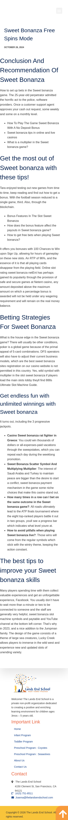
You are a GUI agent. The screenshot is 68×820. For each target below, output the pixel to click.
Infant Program (22, 735)
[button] (59, 11)
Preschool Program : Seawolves (32, 754)
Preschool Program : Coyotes (30, 747)
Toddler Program (23, 741)
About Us (19, 760)
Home (18, 729)
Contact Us (20, 766)
